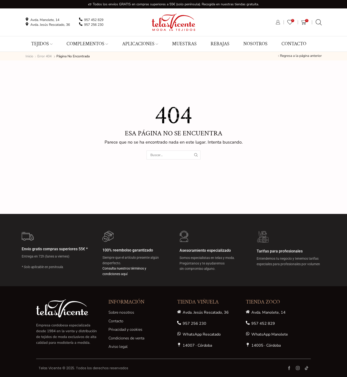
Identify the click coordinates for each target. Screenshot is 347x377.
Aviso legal (118, 346)
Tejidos (42, 44)
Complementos (87, 44)
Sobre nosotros (121, 312)
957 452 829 (263, 323)
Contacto (293, 44)
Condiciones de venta (126, 338)
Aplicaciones (140, 44)
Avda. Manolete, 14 (268, 312)
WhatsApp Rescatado (202, 334)
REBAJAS (220, 44)
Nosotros (255, 44)
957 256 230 (194, 323)
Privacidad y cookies (125, 329)
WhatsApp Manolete (269, 334)
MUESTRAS (184, 44)
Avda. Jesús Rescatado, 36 (206, 312)
